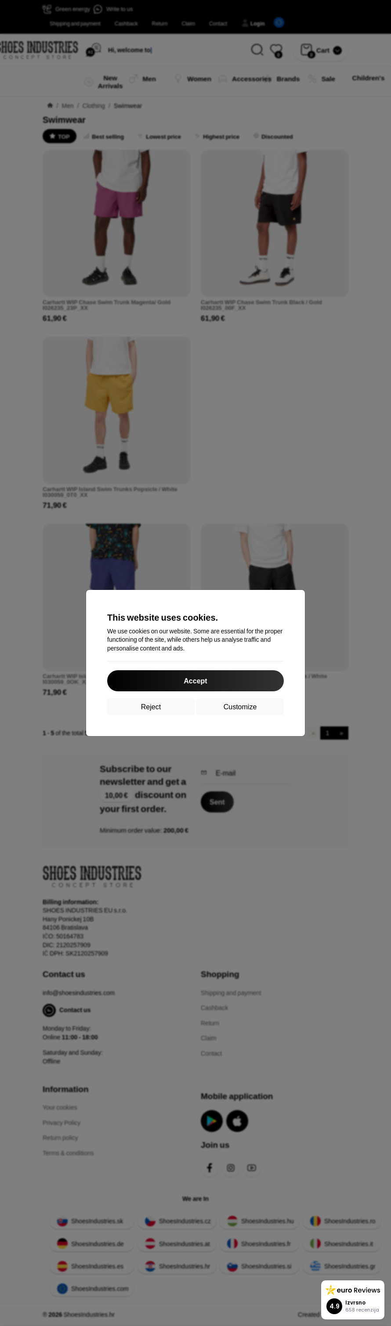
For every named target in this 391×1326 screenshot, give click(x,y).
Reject (151, 706)
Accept (195, 680)
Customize (240, 706)
